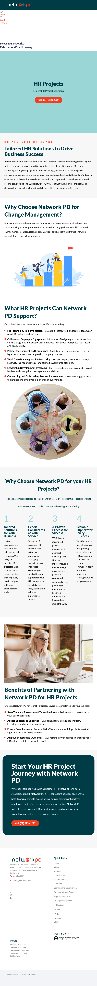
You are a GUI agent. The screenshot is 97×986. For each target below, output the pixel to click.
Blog (56, 922)
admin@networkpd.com (22, 881)
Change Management (63, 900)
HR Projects (59, 905)
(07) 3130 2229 (18, 876)
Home (56, 863)
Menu (4, 23)
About (56, 867)
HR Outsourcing (61, 879)
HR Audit (58, 883)
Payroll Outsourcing (62, 896)
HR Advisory (59, 875)
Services (57, 871)
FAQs (56, 914)
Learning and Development (65, 888)
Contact (57, 918)
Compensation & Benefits (65, 892)
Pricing (57, 909)
